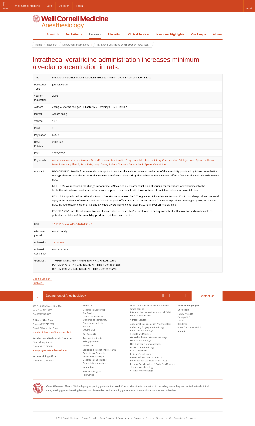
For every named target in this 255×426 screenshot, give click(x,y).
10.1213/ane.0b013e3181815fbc (71, 224)
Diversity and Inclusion (93, 323)
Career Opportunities (93, 316)
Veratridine (159, 164)
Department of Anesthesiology (66, 295)
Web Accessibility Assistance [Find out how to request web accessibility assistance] (182, 418)
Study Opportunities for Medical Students (149, 305)
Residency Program (92, 371)
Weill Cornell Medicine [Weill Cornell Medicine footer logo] (127, 406)
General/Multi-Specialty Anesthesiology (148, 337)
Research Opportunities (94, 363)
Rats (83, 164)
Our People (198, 34)
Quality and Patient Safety (95, 319)
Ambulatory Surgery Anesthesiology (147, 327)
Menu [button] (5, 8)
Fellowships (88, 374)
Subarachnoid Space (140, 164)
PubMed (37, 283)
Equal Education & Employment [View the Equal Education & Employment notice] (114, 418)
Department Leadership (94, 309)
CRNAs (181, 320)
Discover (64, 5)
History (86, 326)
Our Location (38, 296)
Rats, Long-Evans (97, 164)
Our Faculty (88, 313)
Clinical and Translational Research (99, 349)
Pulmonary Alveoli (69, 164)
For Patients (74, 34)
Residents (182, 324)
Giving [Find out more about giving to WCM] (148, 418)
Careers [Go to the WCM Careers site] (137, 418)
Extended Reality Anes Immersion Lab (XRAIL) (151, 312)
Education (114, 34)
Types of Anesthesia (92, 338)
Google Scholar (41, 278)
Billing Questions (91, 341)
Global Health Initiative (141, 315)
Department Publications (94, 359)
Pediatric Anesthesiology (142, 354)
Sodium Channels (118, 164)
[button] (249, 6)
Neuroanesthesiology (140, 340)
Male (55, 164)
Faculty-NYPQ (184, 317)
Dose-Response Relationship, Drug (111, 160)
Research (95, 34)
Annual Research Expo (93, 356)
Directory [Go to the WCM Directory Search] (160, 418)
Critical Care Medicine (140, 334)
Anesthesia (58, 160)
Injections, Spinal (192, 160)
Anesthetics (73, 160)
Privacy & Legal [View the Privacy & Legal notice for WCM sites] (89, 418)
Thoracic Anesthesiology (141, 367)
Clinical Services (139, 34)
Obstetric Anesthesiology (142, 347)
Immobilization (141, 160)
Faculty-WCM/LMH (186, 314)
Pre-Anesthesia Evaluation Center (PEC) (148, 360)
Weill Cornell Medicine (27, 5)
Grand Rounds (137, 309)
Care (49, 5)
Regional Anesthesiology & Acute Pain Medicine (152, 364)
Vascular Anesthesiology (141, 370)
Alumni (218, 34)
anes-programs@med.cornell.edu (50, 350)
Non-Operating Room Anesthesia (146, 344)
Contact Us (207, 296)
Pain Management (138, 350)
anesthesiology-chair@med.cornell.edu (52, 332)
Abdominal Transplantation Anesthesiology (150, 324)
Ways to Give (89, 329)
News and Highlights (170, 34)
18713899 (58, 242)
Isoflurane (209, 160)
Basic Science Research (94, 353)
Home (36, 34)
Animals (85, 160)
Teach (79, 5)
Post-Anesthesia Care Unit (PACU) (146, 357)
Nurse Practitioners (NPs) (189, 327)
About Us (53, 34)
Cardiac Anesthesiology (141, 330)
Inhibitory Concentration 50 (166, 160)
